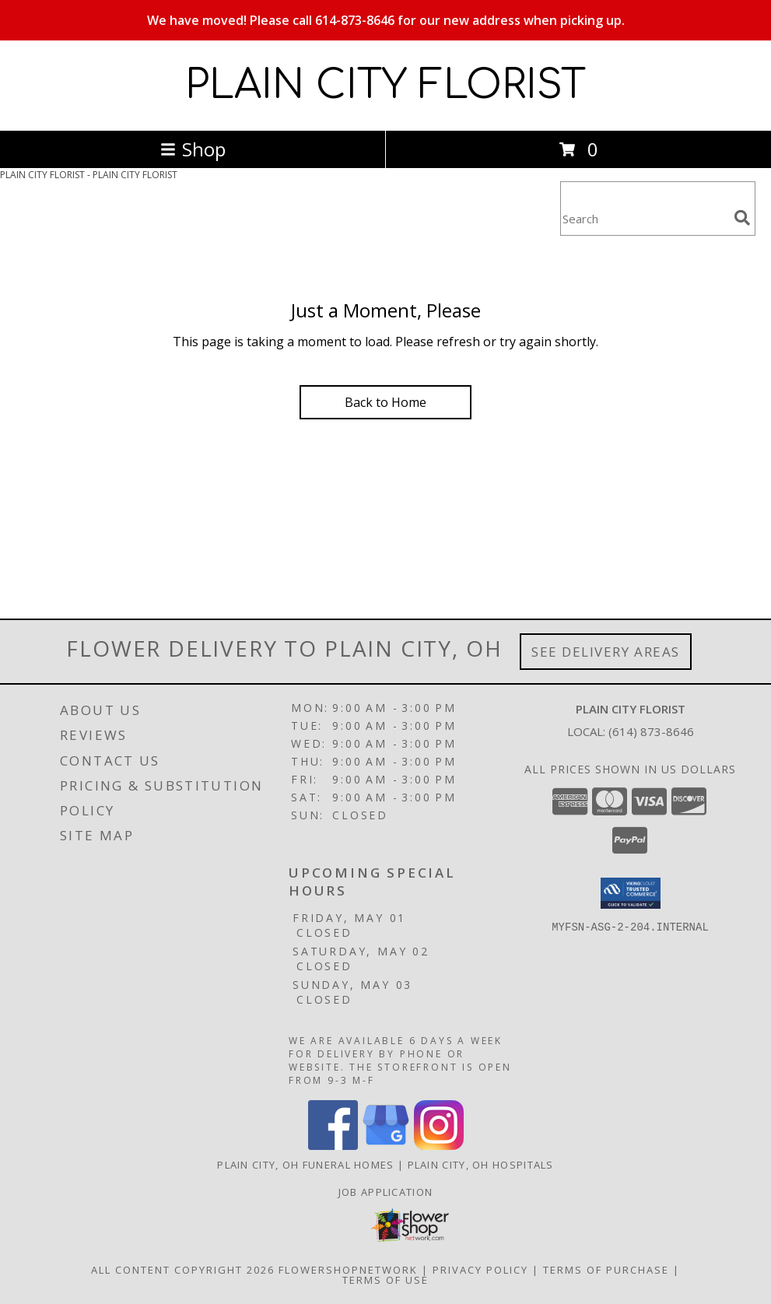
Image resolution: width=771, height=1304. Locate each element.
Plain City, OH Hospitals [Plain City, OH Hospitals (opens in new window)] (481, 1165)
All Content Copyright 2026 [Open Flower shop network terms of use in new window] (183, 1270)
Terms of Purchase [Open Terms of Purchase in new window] (606, 1270)
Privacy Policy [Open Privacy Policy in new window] (480, 1270)
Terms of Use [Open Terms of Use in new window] (385, 1280)
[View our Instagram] (439, 1145)
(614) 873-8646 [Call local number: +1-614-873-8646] (651, 731)
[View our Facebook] (333, 1145)
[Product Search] (644, 218)
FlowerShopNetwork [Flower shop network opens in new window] (348, 1270)
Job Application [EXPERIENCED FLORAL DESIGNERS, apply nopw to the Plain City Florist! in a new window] (385, 1192)
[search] (742, 217)
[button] (631, 893)
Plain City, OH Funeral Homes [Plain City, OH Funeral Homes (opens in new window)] (305, 1165)
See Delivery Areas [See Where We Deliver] (605, 652)
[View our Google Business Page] (386, 1145)
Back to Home (385, 402)
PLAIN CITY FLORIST (385, 85)
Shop (193, 149)
